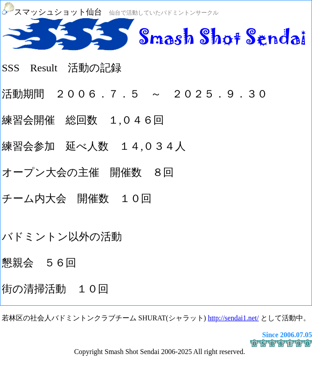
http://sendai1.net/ (233, 318)
